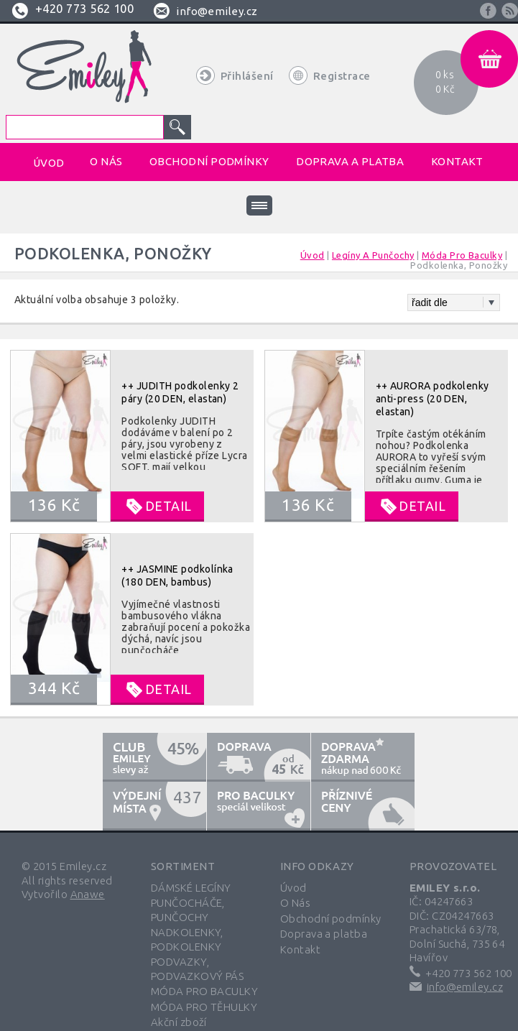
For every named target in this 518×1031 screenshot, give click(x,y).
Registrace (342, 76)
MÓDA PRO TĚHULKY (204, 1007)
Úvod (293, 888)
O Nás (295, 903)
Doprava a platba (323, 934)
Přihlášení (247, 76)
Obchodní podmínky (330, 918)
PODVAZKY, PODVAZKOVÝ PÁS (197, 969)
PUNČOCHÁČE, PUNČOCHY (188, 910)
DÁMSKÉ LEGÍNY (191, 888)
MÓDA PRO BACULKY (204, 991)
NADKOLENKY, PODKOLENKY (187, 939)
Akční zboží (179, 1022)
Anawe (87, 894)
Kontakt (300, 949)
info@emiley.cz (216, 11)
